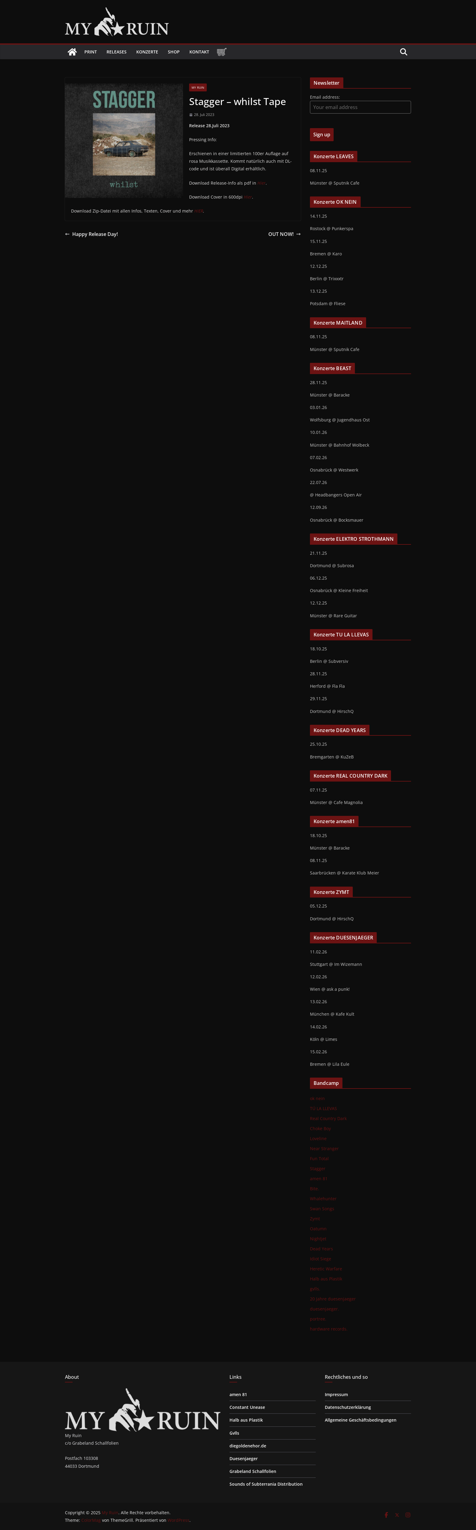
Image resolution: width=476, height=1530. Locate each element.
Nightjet (318, 1239)
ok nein (317, 1098)
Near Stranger (324, 1148)
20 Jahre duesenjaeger (333, 1299)
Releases (117, 52)
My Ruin (198, 87)
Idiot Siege (320, 1259)
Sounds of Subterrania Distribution (266, 1484)
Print (90, 52)
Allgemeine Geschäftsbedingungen (360, 1420)
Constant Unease (247, 1407)
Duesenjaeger (243, 1458)
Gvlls (234, 1433)
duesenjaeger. (324, 1309)
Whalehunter (323, 1198)
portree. (318, 1319)
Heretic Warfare (326, 1269)
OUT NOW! (284, 234)
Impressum (336, 1394)
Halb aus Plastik (326, 1279)
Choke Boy (320, 1128)
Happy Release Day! (91, 234)
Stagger (317, 1168)
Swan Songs (322, 1208)
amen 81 (319, 1178)
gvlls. (315, 1289)
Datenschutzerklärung (348, 1407)
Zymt (315, 1219)
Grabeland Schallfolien (252, 1471)
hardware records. (329, 1329)
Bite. (314, 1188)
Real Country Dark (328, 1118)
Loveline (318, 1138)
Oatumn (318, 1229)
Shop (174, 52)
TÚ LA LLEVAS (323, 1108)
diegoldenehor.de (247, 1446)
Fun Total (319, 1158)
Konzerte (147, 52)
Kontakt (199, 52)
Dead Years (321, 1249)
